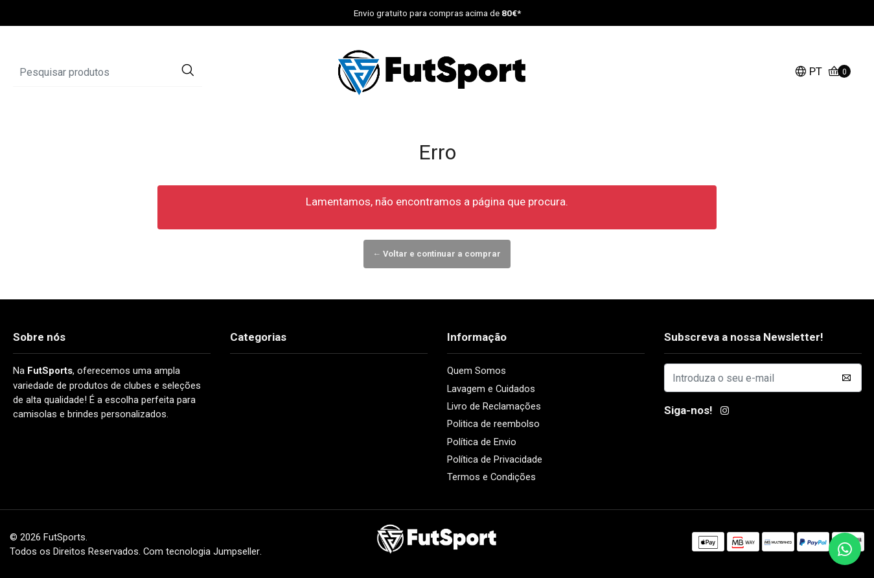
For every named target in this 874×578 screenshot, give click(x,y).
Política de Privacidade (494, 459)
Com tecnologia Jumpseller (201, 551)
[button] (808, 73)
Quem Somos (476, 370)
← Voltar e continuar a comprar (437, 254)
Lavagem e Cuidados (491, 389)
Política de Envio (481, 441)
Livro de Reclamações (494, 406)
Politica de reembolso (493, 424)
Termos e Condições (491, 477)
